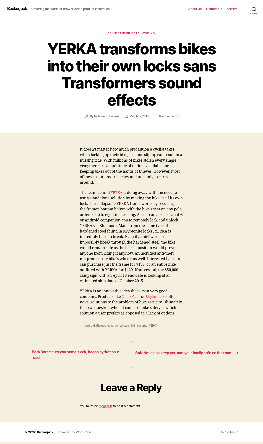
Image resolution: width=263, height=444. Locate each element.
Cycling (149, 33)
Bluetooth (102, 326)
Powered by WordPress (76, 434)
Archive (232, 9)
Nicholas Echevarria (106, 116)
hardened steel (121, 326)
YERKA (117, 193)
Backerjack (18, 9)
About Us (195, 9)
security (143, 326)
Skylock (154, 297)
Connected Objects (123, 33)
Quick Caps (131, 297)
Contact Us (214, 9)
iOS (134, 326)
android (90, 326)
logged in (105, 408)
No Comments (169, 116)
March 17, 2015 (139, 116)
